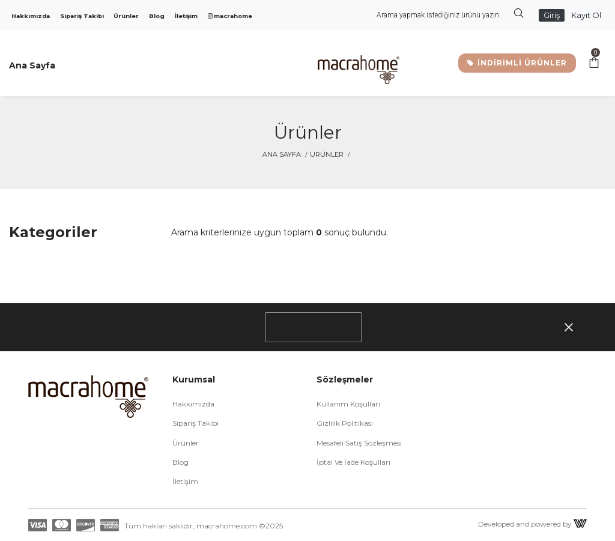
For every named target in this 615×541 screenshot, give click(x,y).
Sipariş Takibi (82, 16)
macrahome (230, 16)
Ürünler (126, 16)
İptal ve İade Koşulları (353, 462)
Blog (157, 16)
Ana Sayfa (281, 154)
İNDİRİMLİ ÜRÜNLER (517, 62)
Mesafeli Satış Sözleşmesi (359, 442)
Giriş (552, 15)
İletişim (186, 16)
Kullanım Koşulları (348, 403)
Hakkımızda (30, 16)
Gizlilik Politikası (345, 423)
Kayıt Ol (586, 15)
